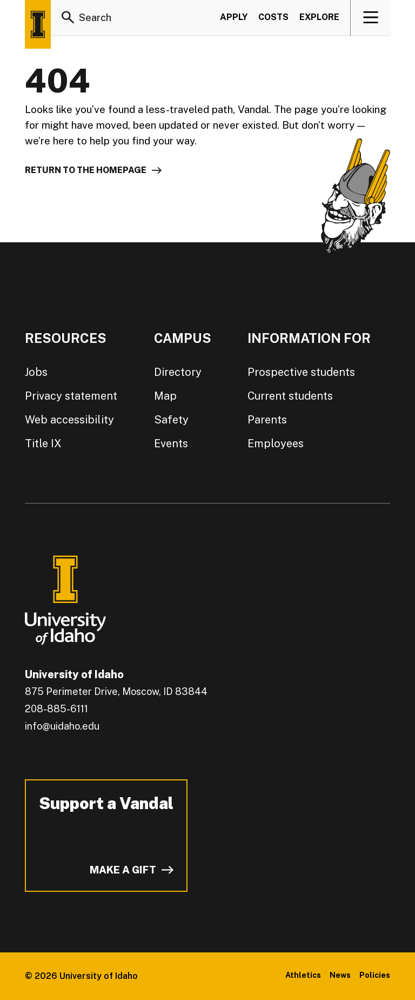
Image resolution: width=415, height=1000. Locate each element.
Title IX (43, 443)
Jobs (36, 372)
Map (165, 395)
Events (171, 443)
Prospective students (301, 372)
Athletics (303, 975)
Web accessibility (69, 419)
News (340, 975)
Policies (374, 975)
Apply (233, 18)
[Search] (68, 18)
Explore (319, 18)
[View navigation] (371, 18)
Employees (275, 443)
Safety (171, 419)
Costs (273, 18)
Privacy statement (71, 395)
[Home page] (38, 24)
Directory (178, 372)
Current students (290, 395)
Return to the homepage (85, 170)
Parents (267, 419)
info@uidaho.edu (62, 726)
